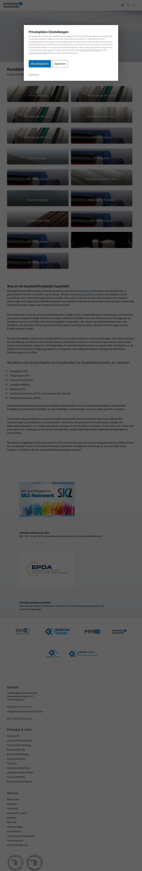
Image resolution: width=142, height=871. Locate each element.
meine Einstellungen (38, 53)
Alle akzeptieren (40, 63)
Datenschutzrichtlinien (90, 50)
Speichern (60, 63)
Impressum (34, 74)
